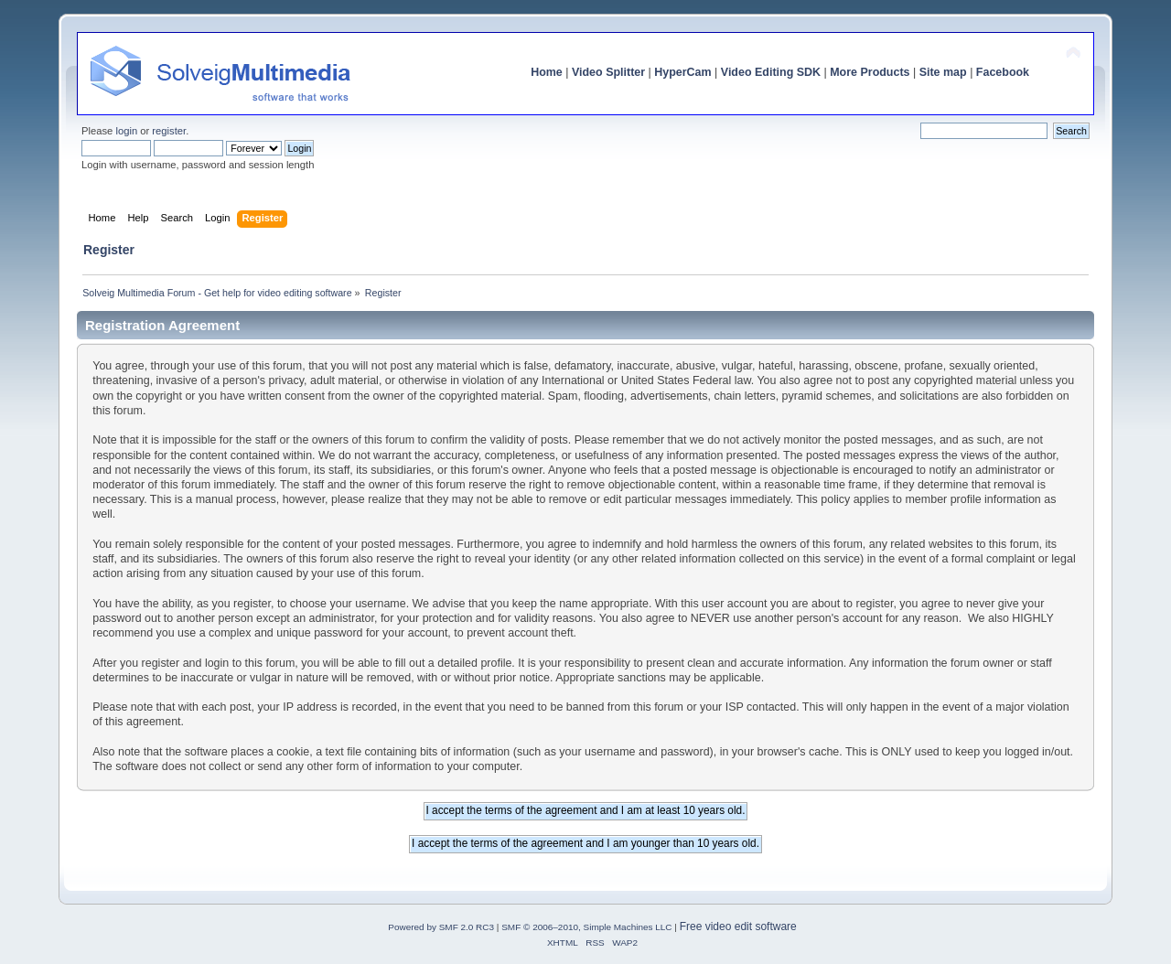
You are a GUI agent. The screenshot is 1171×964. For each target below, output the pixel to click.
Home (547, 72)
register (169, 130)
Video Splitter (608, 72)
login (126, 130)
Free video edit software (738, 926)
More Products (869, 72)
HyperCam (682, 72)
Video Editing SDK (771, 72)
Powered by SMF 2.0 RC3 (441, 927)
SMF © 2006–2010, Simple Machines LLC (586, 927)
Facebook (1002, 72)
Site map (943, 72)
